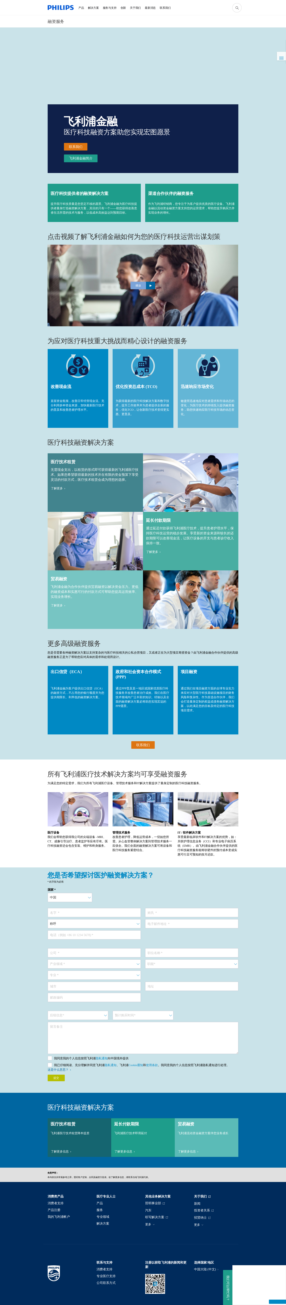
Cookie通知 (136, 1065)
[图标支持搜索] (237, 8)
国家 (51, 889)
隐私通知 (102, 1058)
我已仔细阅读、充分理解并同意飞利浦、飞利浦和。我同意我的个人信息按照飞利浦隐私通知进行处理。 (141, 1065)
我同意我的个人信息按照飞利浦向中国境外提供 (91, 1058)
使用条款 (152, 1065)
